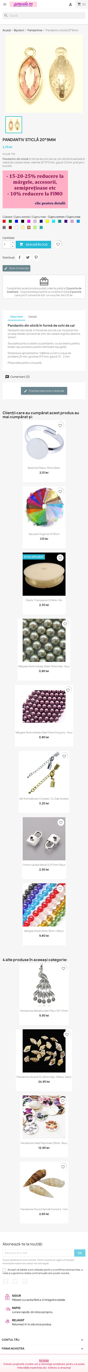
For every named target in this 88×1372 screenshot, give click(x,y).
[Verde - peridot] (35, 228)
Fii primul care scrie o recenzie (44, 391)
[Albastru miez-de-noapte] (42, 222)
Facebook (5, 1281)
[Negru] (23, 222)
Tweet (27, 257)
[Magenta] (29, 222)
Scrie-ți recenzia (16, 268)
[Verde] (11, 222)
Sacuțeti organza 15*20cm (44, 534)
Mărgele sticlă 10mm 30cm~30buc (44, 931)
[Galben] (48, 222)
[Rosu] (5, 222)
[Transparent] (17, 228)
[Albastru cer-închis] (79, 222)
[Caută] (44, 15)
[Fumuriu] (5, 228)
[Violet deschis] (35, 222)
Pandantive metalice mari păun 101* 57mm (44, 1010)
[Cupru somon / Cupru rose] (29, 228)
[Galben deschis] (23, 228)
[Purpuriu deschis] (73, 222)
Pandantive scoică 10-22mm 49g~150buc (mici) (44, 1077)
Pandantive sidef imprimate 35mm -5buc (44, 1143)
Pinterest (36, 257)
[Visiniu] (11, 228)
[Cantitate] (7, 244)
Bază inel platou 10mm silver (44, 467)
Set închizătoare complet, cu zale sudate (44, 798)
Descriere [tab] (16, 317)
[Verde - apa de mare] (42, 228)
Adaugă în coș (33, 244)
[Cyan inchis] (60, 222)
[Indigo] (66, 222)
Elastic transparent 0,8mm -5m (44, 600)
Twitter (15, 1281)
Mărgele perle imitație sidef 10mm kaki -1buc (44, 666)
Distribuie (19, 257)
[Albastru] (17, 222)
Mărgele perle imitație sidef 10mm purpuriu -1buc (44, 732)
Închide (44, 1360)
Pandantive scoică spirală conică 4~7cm (44, 1209)
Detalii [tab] (32, 317)
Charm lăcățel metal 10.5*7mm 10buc (44, 864)
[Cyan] (54, 222)
